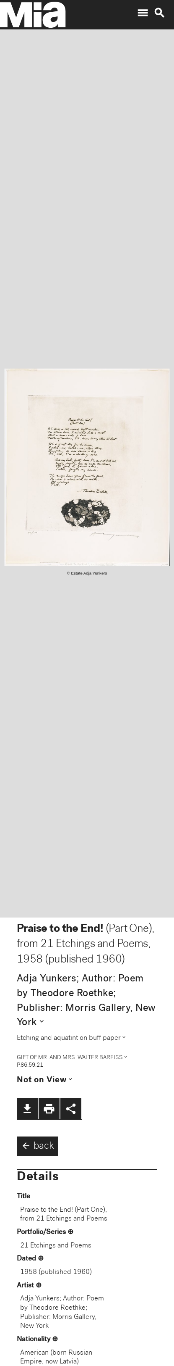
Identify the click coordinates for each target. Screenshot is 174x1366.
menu (142, 13)
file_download (27, 1108)
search (159, 13)
